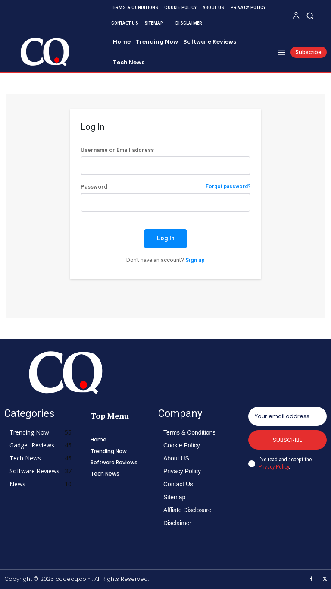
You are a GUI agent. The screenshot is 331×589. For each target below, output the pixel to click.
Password (165, 186)
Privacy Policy (274, 466)
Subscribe (288, 440)
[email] (287, 416)
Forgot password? (228, 186)
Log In (166, 238)
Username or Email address (117, 150)
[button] (310, 15)
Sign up (195, 260)
